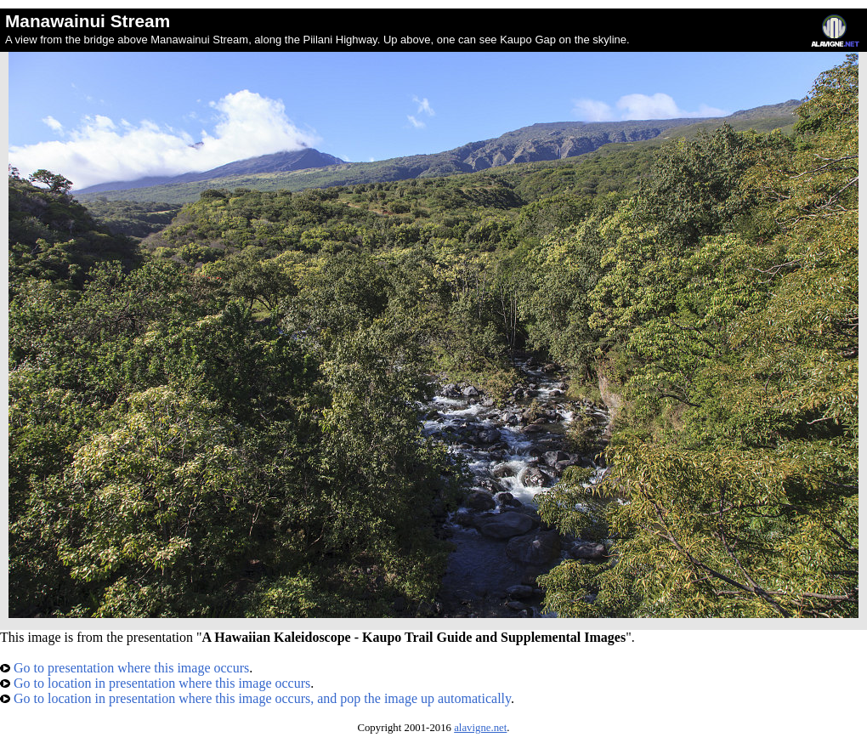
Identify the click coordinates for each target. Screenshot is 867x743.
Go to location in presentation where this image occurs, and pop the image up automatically (255, 698)
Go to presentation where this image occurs (124, 668)
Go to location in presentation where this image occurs (155, 683)
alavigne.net (480, 728)
